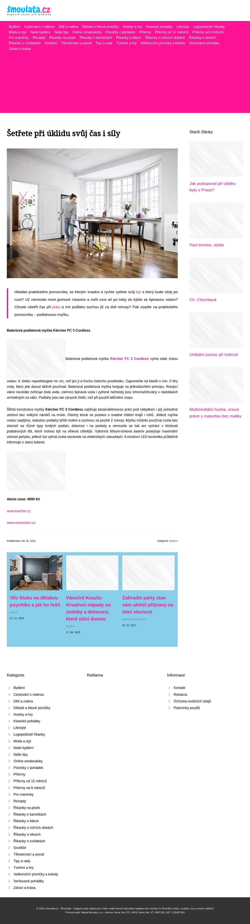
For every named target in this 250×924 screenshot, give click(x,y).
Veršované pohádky (204, 43)
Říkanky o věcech (202, 38)
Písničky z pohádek (120, 32)
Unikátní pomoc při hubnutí (213, 354)
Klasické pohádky (159, 27)
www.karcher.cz (19, 511)
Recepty (39, 38)
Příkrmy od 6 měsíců (208, 32)
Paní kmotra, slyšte (206, 245)
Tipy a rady (104, 43)
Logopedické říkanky (209, 27)
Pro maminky (19, 38)
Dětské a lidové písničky (100, 27)
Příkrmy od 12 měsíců (171, 32)
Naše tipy (61, 32)
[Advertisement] (125, 80)
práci (56, 307)
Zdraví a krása (20, 49)
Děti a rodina (68, 27)
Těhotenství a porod (76, 43)
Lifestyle (183, 27)
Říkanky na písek (62, 38)
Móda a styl (17, 32)
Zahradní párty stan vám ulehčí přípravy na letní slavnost (147, 604)
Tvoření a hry (126, 43)
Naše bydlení (40, 32)
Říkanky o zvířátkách (25, 43)
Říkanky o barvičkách (95, 38)
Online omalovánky (87, 32)
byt (138, 292)
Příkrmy (145, 32)
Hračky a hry (132, 27)
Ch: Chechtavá (202, 299)
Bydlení (14, 27)
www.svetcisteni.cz (21, 523)
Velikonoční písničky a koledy (162, 43)
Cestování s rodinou (39, 27)
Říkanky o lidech (128, 38)
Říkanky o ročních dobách (165, 38)
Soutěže (51, 43)
